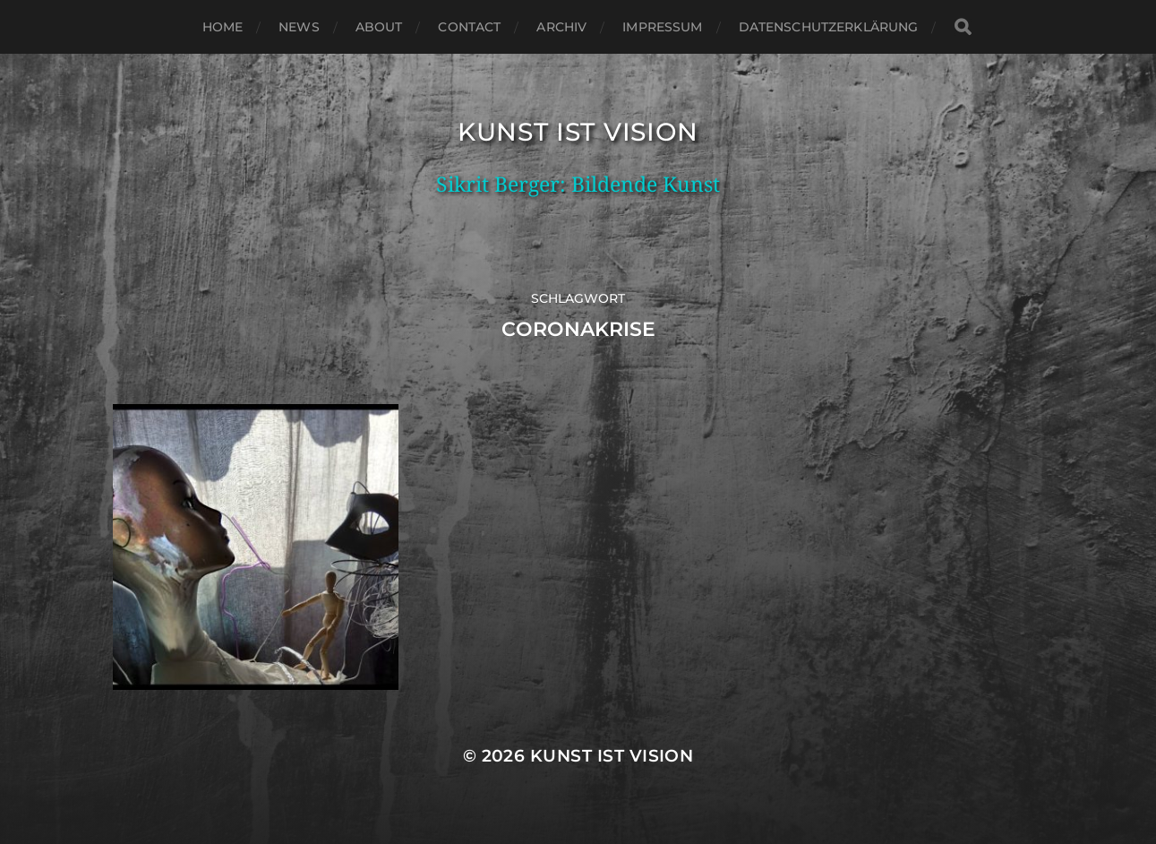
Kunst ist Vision (578, 131)
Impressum (662, 27)
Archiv (561, 27)
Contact (469, 27)
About (379, 27)
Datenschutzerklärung (829, 27)
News (299, 27)
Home (223, 27)
